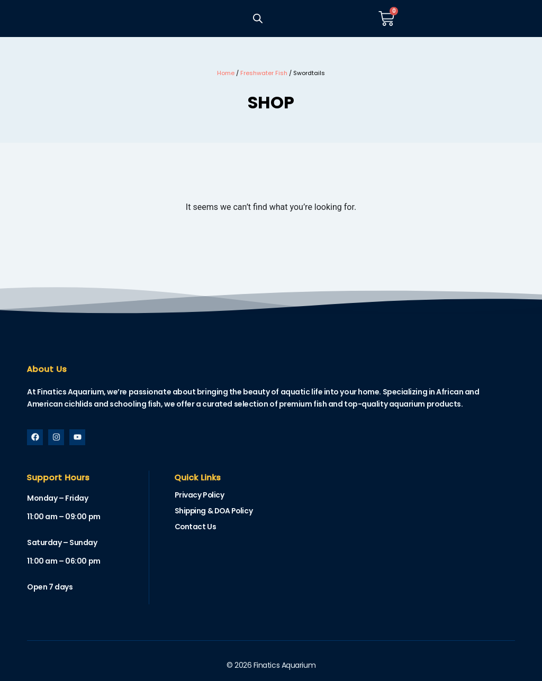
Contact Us (196, 527)
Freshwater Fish (263, 73)
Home (225, 73)
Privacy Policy (200, 495)
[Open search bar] (257, 18)
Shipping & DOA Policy (215, 511)
